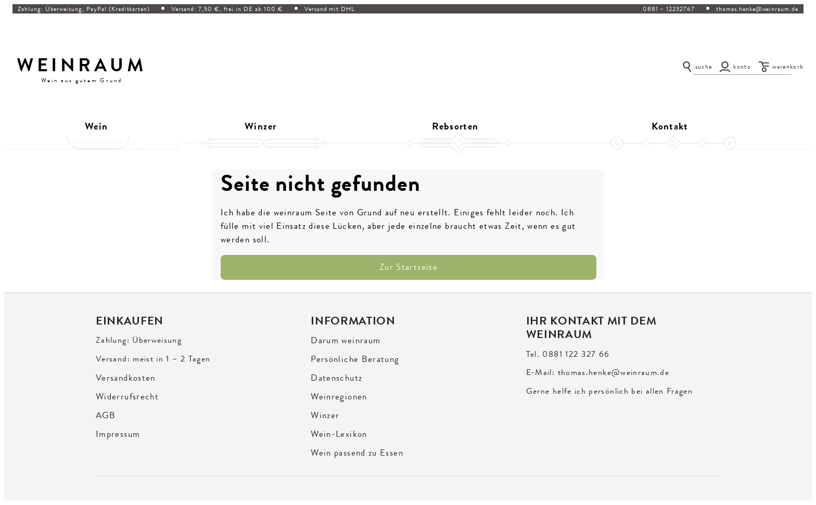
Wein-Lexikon (339, 434)
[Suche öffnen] (696, 66)
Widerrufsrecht (127, 396)
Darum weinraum (345, 340)
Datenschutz (336, 377)
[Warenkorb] (781, 66)
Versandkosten (126, 377)
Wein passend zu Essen (357, 452)
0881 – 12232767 (669, 9)
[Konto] (735, 66)
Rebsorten (455, 126)
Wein (96, 126)
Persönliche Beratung (355, 359)
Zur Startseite (408, 267)
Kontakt (670, 126)
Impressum (118, 434)
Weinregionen (339, 396)
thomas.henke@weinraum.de (757, 9)
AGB (106, 415)
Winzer (260, 126)
